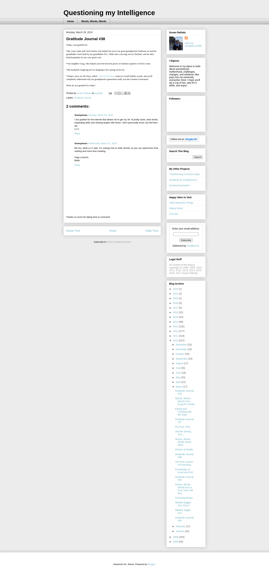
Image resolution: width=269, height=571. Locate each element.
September (182, 358)
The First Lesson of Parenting (184, 463)
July (178, 368)
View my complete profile (193, 44)
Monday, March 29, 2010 (100, 115)
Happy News (176, 208)
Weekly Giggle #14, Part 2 (183, 504)
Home (70, 21)
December (181, 344)
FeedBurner (193, 245)
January (180, 531)
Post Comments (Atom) (119, 242)
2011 (176, 335)
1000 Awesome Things (181, 202)
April (178, 382)
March (179, 386)
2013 (176, 326)
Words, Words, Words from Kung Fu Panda (184, 401)
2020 (176, 298)
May (178, 377)
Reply (77, 133)
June (179, 372)
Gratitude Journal (82, 97)
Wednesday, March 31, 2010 (102, 143)
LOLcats (173, 213)
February (181, 526)
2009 (176, 537)
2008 (176, 541)
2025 (176, 289)
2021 (176, 293)
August (180, 363)
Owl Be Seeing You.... (183, 433)
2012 (176, 331)
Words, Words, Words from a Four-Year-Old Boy (184, 488)
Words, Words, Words (93, 21)
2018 (176, 303)
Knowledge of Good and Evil (184, 471)
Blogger (151, 564)
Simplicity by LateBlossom (183, 179)
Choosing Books (184, 498)
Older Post (151, 230)
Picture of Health (184, 449)
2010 (176, 340)
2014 (176, 321)
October (180, 354)
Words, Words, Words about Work (183, 442)
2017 (176, 307)
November (181, 349)
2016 (176, 312)
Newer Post (73, 230)
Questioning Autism (179, 185)
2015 (176, 317)
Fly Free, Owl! (182, 426)
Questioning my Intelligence (109, 12)
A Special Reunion (105, 76)
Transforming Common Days (184, 174)
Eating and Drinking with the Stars (183, 411)
